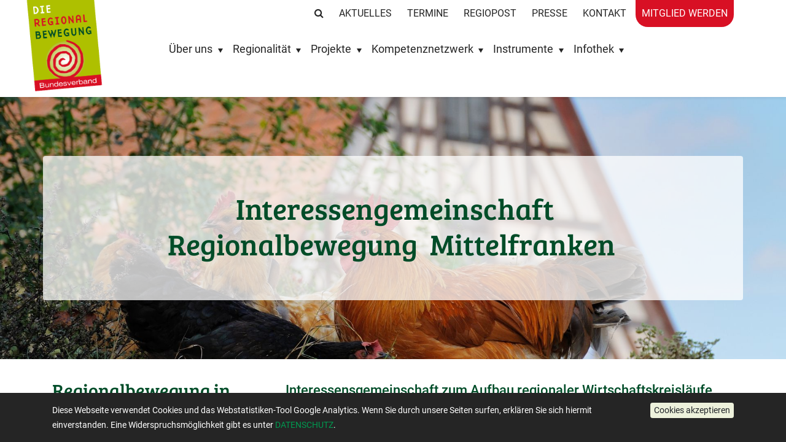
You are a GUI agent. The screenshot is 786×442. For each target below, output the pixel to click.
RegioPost (490, 13)
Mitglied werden (685, 13)
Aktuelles (365, 13)
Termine (427, 13)
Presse (549, 13)
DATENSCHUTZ (304, 425)
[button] (692, 410)
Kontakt (604, 13)
